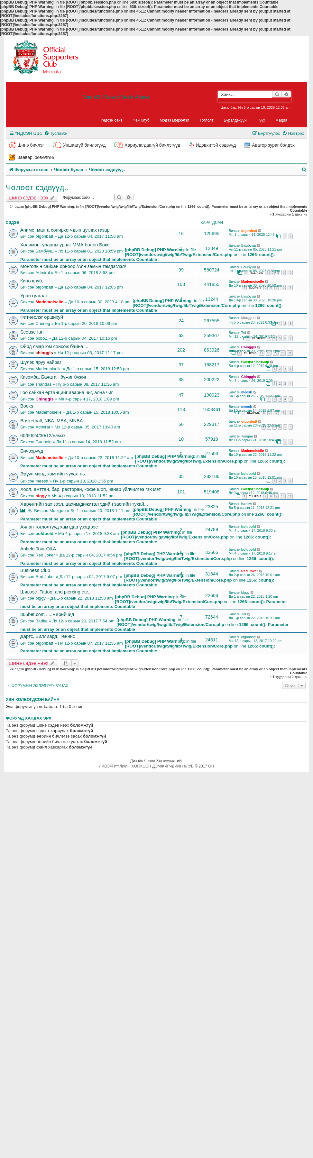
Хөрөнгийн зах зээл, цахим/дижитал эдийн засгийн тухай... (84, 504)
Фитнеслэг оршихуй (41, 317)
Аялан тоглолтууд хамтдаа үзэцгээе (59, 526)
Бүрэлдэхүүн (235, 120)
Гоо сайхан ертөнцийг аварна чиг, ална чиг (66, 392)
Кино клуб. (31, 280)
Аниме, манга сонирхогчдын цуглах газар (65, 230)
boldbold (248, 473)
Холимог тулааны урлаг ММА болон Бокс (64, 244)
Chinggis (248, 347)
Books (26, 406)
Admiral (42, 272)
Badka (41, 621)
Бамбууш (44, 251)
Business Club (35, 570)
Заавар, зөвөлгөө (35, 157)
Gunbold (43, 441)
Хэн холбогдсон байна (33, 699)
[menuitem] (55, 133)
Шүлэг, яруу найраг (40, 362)
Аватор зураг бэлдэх (273, 145)
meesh (246, 392)
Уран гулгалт (34, 295)
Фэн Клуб (141, 120)
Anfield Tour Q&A (38, 548)
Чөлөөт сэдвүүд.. (37, 187)
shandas (43, 384)
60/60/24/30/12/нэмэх (43, 435)
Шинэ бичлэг (30, 145)
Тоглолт (206, 120)
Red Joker (45, 555)
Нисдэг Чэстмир (255, 362)
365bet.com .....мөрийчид (47, 614)
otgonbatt (44, 236)
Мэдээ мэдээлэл (174, 120)
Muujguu (248, 318)
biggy (41, 495)
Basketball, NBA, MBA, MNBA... (53, 420)
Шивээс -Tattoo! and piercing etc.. (55, 591)
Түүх (261, 120)
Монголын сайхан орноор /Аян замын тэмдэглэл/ (73, 266)
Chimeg (42, 323)
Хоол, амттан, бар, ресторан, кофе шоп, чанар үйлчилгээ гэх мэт (90, 489)
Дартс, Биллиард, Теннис (47, 636)
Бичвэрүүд (31, 451)
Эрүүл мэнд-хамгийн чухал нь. (53, 473)
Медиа (281, 120)
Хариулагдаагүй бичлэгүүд (152, 145)
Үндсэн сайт (112, 120)
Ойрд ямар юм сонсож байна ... (54, 346)
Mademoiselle (252, 281)
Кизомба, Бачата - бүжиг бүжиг (53, 377)
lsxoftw (246, 504)
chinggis (44, 352)
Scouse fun (32, 332)
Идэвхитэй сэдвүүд (216, 145)
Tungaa (247, 436)
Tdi (243, 333)
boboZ (41, 338)
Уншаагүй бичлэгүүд (84, 145)
